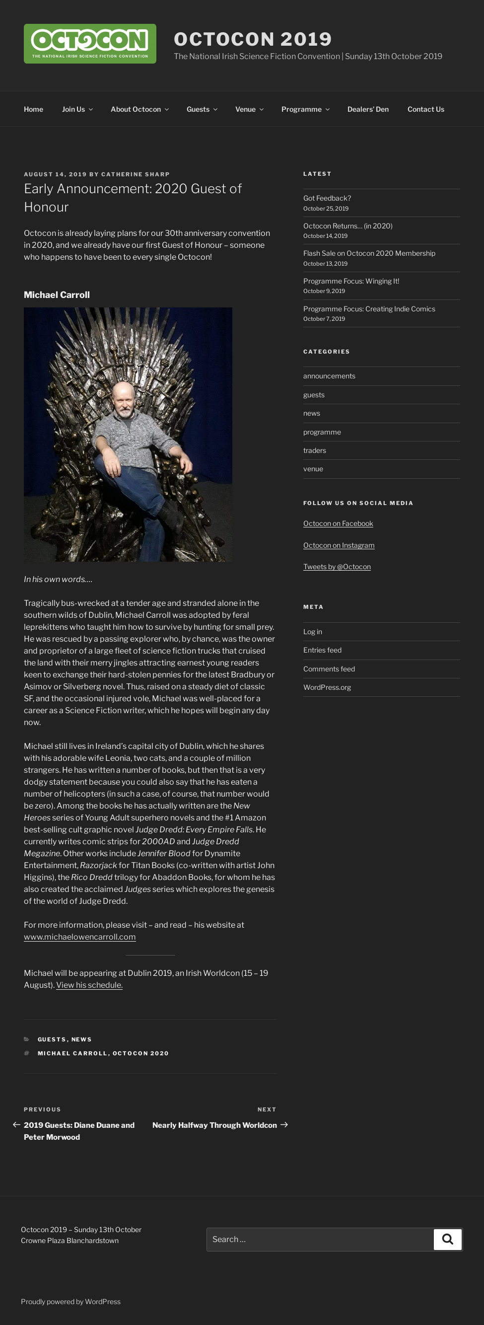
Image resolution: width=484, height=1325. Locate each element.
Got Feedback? (327, 198)
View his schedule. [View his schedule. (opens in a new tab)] (89, 985)
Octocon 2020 (141, 1053)
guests (52, 1039)
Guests (203, 109)
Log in (312, 631)
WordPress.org (327, 687)
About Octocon (140, 109)
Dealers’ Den (368, 109)
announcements (329, 375)
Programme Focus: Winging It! (351, 281)
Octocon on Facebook (338, 523)
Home (33, 109)
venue (313, 468)
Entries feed (322, 650)
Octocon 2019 (253, 39)
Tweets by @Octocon (337, 566)
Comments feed (329, 668)
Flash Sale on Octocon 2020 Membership (369, 253)
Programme (306, 109)
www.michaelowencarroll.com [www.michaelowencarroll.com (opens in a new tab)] (80, 937)
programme (322, 432)
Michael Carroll (73, 1053)
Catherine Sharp (135, 174)
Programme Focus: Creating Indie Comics (369, 308)
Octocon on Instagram (339, 545)
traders (314, 450)
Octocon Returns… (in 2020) (348, 225)
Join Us (78, 109)
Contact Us (426, 109)
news (82, 1039)
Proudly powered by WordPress (71, 1301)
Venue (250, 109)
